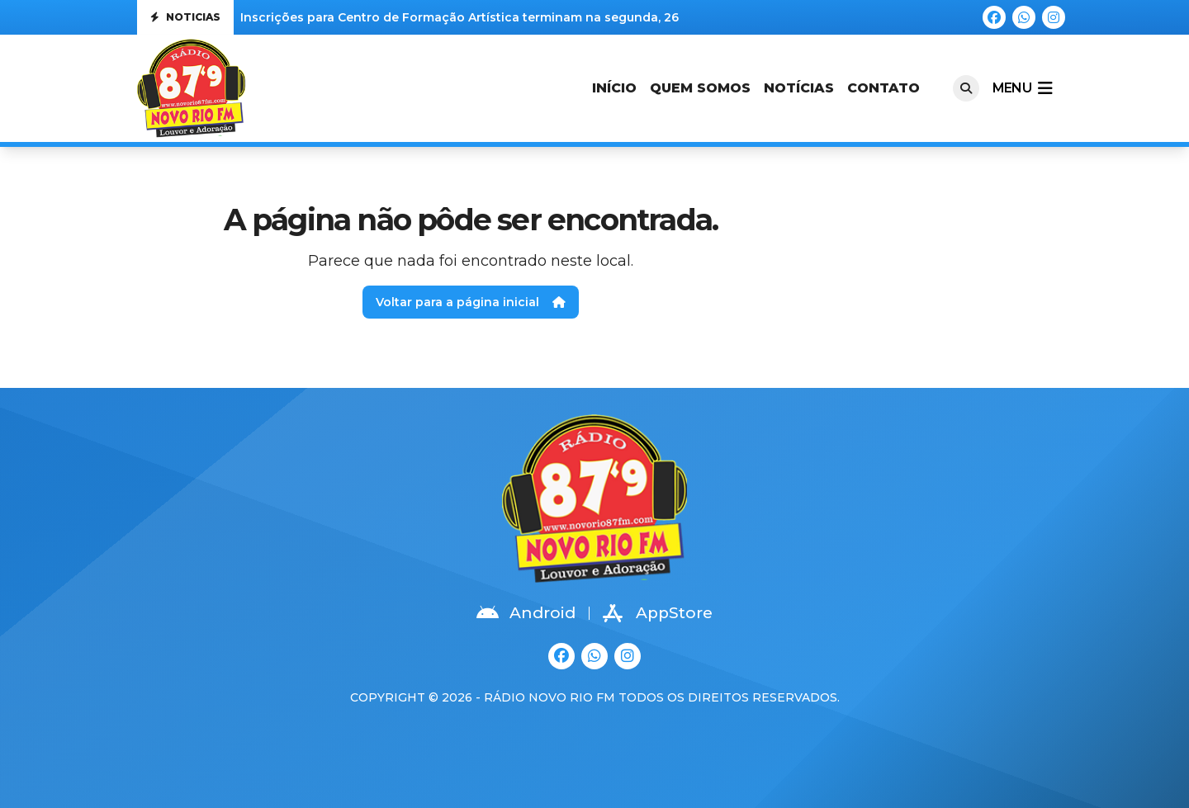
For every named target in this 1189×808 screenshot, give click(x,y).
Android (526, 613)
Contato (883, 88)
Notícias (799, 88)
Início (614, 88)
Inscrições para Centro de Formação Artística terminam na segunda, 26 (459, 17)
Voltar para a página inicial (471, 302)
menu (1022, 88)
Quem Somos (700, 88)
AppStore (658, 613)
